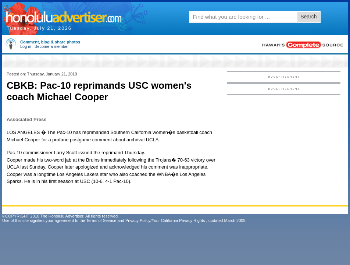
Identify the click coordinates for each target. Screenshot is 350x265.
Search (308, 17)
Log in (25, 46)
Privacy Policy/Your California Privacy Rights (165, 220)
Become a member (52, 46)
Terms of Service (101, 220)
